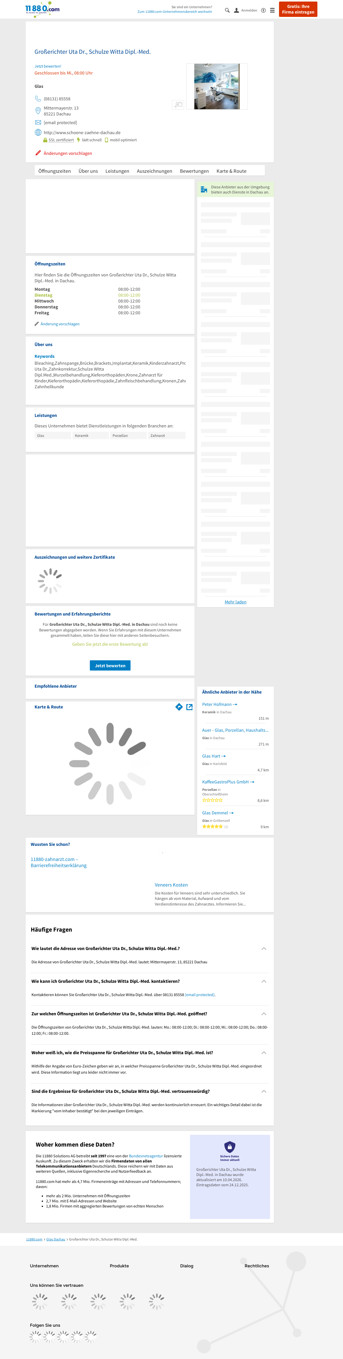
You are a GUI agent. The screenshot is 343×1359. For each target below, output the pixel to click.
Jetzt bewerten (110, 665)
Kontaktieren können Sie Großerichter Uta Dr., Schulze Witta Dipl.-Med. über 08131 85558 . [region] (123, 994)
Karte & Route (231, 171)
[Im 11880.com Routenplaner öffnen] (179, 706)
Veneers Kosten (171, 884)
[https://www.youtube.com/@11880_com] (91, 1337)
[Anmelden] (247, 10)
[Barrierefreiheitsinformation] (265, 10)
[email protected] (200, 994)
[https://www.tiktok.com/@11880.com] (63, 1337)
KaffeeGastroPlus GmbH (225, 782)
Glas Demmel (215, 813)
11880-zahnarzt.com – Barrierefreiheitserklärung (59, 862)
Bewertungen (194, 171)
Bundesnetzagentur (146, 1155)
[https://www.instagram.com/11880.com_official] (49, 1337)
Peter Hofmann (217, 704)
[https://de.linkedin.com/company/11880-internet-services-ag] (77, 1337)
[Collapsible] (264, 948)
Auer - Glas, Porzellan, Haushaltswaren (235, 730)
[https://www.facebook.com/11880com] (35, 1337)
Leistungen (117, 171)
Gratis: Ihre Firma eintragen (298, 9)
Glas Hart (211, 756)
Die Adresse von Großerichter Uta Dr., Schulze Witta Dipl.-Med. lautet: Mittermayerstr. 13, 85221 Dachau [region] (119, 961)
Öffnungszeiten (54, 171)
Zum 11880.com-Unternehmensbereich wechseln (174, 11)
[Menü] (274, 10)
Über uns (88, 171)
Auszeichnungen (154, 171)
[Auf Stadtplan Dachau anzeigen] (189, 706)
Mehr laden (235, 602)
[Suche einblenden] (229, 10)
